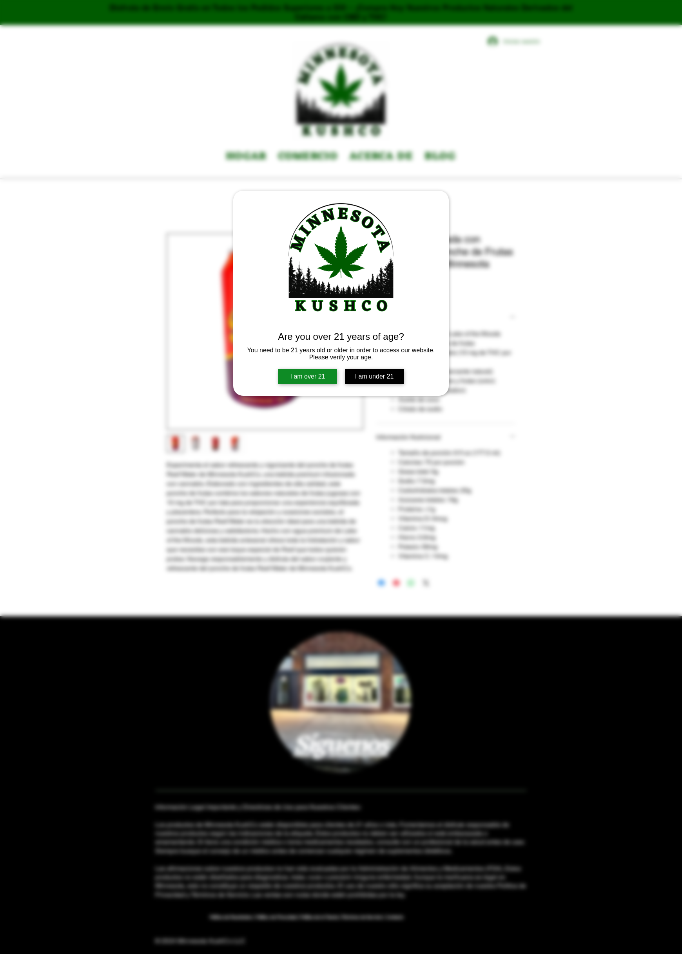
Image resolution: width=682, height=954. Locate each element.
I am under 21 (374, 376)
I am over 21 (307, 376)
